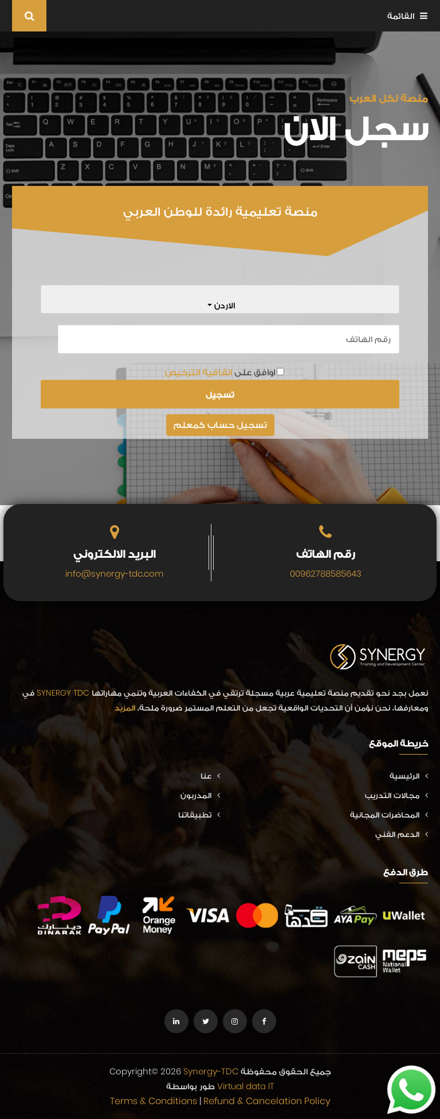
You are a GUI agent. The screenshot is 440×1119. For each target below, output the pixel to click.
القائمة (407, 16)
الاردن (223, 305)
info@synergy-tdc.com (114, 574)
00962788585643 (326, 574)
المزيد (125, 707)
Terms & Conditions (153, 1101)
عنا (210, 775)
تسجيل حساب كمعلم (220, 424)
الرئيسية (409, 775)
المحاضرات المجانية (389, 814)
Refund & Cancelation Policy (267, 1101)
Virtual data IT (245, 1086)
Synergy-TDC (210, 1071)
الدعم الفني (401, 834)
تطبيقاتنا (199, 814)
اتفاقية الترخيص (198, 372)
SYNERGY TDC (63, 693)
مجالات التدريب (396, 795)
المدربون (200, 795)
